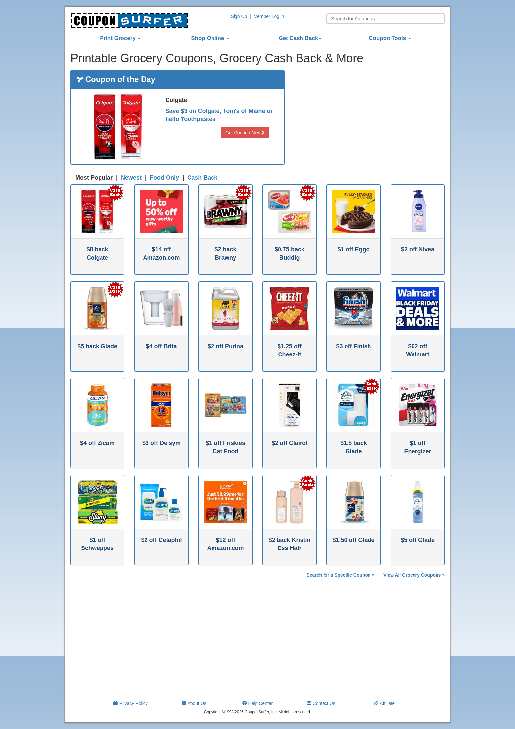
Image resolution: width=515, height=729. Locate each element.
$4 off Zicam (97, 443)
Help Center (257, 703)
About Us (194, 703)
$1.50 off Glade (353, 540)
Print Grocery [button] (120, 38)
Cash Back (202, 177)
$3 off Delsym (161, 443)
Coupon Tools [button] (390, 38)
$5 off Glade (418, 540)
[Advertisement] (370, 116)
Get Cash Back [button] (300, 38)
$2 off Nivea (417, 249)
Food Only (164, 177)
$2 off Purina (225, 346)
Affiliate (384, 703)
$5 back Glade (97, 346)
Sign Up (239, 16)
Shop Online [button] (210, 38)
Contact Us (321, 703)
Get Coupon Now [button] (245, 132)
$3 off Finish (353, 346)
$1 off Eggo (354, 249)
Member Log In (268, 16)
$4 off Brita (161, 346)
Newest (131, 177)
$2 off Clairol (289, 443)
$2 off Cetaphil (161, 540)
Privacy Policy (130, 703)
